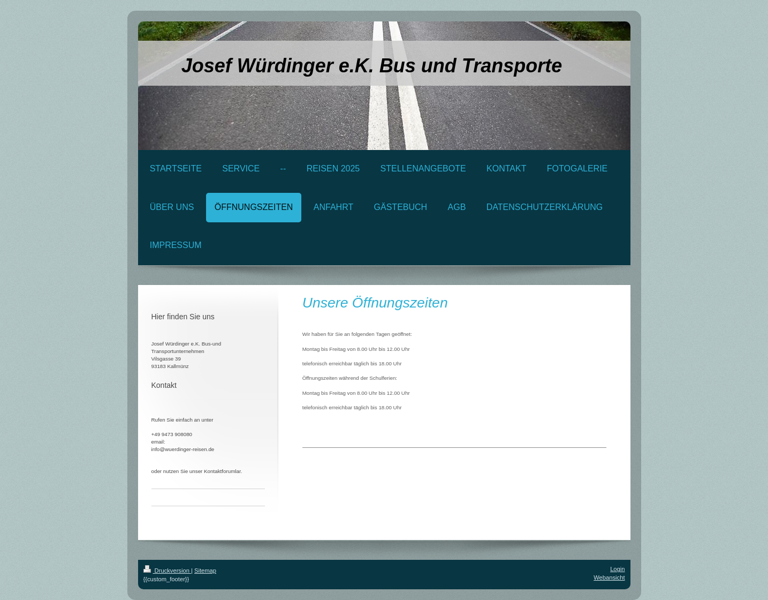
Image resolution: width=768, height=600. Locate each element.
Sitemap (205, 570)
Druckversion (167, 570)
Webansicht (609, 577)
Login (617, 569)
